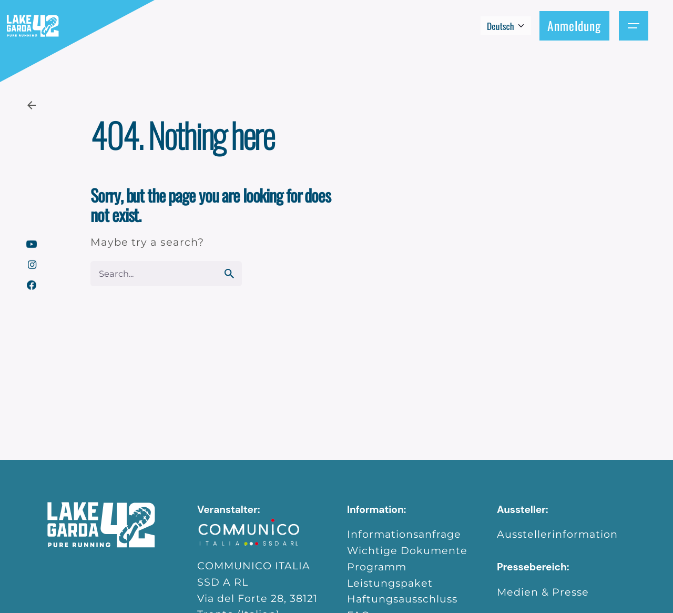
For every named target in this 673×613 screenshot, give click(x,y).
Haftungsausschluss (402, 598)
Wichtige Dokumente (407, 550)
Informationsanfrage (404, 534)
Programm (376, 566)
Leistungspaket (390, 583)
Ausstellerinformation (557, 534)
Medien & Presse (543, 592)
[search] (229, 273)
